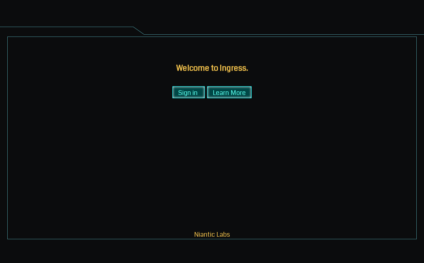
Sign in (188, 92)
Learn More (229, 92)
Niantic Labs (212, 234)
